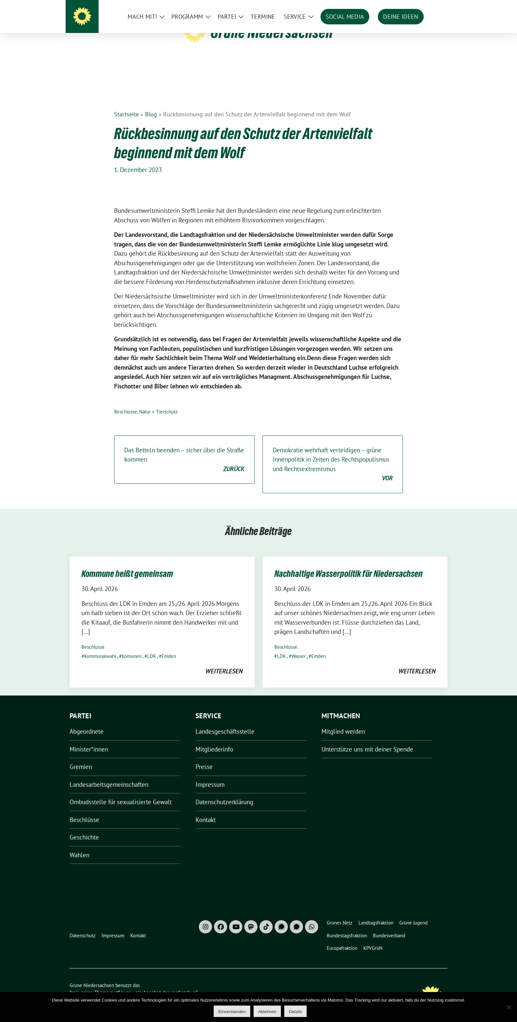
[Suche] (426, 6)
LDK (151, 646)
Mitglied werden (343, 721)
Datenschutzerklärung (224, 792)
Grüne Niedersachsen (272, 32)
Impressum (210, 774)
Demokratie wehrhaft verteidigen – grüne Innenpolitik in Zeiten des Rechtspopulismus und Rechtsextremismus (333, 454)
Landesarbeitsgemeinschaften (109, 774)
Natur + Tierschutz (158, 401)
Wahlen (79, 845)
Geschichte (84, 827)
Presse (204, 756)
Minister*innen (89, 739)
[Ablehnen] (508, 1007)
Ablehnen (267, 1011)
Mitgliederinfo (214, 739)
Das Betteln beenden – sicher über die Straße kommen (184, 450)
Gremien (81, 756)
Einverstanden (232, 1011)
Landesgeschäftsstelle (225, 721)
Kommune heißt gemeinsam (127, 563)
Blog (151, 104)
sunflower (120, 982)
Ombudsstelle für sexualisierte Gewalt (121, 792)
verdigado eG (184, 982)
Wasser (298, 646)
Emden (169, 646)
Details (295, 1011)
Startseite (126, 104)
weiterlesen (224, 661)
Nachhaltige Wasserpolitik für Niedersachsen (348, 563)
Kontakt (206, 809)
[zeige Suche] (435, 6)
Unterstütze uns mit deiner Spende (367, 739)
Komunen (131, 646)
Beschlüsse (125, 401)
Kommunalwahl (100, 646)
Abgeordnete (87, 721)
